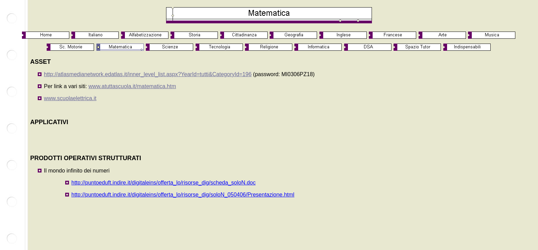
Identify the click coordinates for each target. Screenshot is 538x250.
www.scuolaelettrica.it (70, 98)
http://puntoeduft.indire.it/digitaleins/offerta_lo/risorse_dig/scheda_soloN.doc (163, 183)
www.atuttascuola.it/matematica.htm (132, 86)
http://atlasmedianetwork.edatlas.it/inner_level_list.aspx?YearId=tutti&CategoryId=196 (148, 74)
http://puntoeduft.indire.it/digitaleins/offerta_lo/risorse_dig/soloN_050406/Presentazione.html (182, 195)
